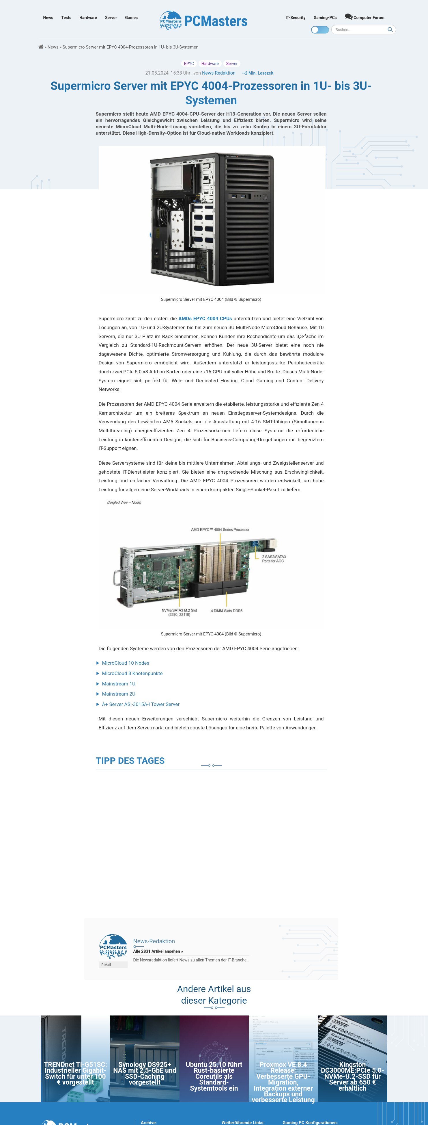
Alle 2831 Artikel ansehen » (158, 951)
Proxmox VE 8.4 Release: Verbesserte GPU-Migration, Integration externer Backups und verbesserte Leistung (283, 1082)
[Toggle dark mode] (320, 30)
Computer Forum (364, 16)
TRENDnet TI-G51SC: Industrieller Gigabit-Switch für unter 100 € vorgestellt (75, 1073)
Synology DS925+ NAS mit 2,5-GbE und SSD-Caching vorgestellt (144, 1073)
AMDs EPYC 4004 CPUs (205, 318)
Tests (66, 17)
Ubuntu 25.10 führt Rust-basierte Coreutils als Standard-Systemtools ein (214, 1076)
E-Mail (106, 965)
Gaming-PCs (325, 17)
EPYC (189, 63)
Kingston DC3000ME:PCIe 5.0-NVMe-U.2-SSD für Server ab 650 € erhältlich (352, 1076)
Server (111, 17)
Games (131, 17)
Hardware (88, 17)
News (48, 17)
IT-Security (296, 17)
